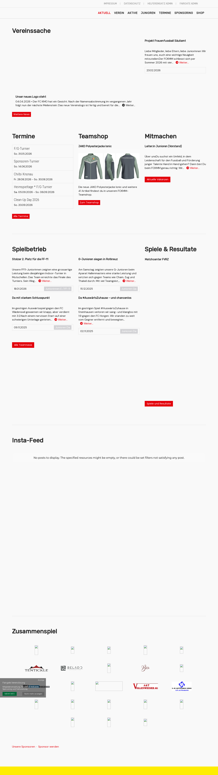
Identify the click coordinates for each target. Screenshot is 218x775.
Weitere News (21, 114)
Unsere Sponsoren (23, 746)
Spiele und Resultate (159, 403)
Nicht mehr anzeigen (33, 694)
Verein (119, 13)
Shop (200, 13)
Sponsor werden (48, 746)
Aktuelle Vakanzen (157, 179)
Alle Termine (20, 216)
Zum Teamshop (89, 202)
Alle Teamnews (23, 345)
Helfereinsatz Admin (160, 3)
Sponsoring (183, 13)
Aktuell (104, 13)
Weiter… (182, 62)
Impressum (110, 3)
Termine (165, 13)
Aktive (133, 13)
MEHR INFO (10, 694)
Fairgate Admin (189, 3)
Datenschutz (132, 3)
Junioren (148, 13)
